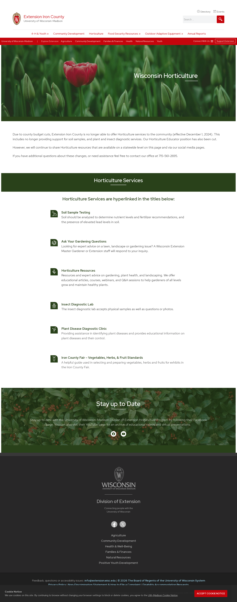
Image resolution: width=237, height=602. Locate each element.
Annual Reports (197, 33)
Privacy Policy (57, 584)
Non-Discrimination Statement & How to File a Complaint (104, 584)
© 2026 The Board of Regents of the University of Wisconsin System (161, 580)
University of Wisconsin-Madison (17, 41)
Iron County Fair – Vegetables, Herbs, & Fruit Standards (102, 358)
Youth (159, 41)
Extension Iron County (44, 16)
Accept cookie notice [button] (211, 593)
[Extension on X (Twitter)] (123, 526)
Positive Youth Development (118, 563)
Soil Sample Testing (75, 212)
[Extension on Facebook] (114, 526)
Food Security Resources (123, 33)
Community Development (68, 33)
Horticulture (96, 33)
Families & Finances (118, 552)
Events (218, 11)
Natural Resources (118, 557)
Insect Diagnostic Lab (77, 304)
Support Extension (225, 41)
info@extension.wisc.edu (100, 580)
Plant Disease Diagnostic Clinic (84, 329)
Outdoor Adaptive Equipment (163, 33)
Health (129, 41)
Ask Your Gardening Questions (83, 241)
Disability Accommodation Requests (166, 584)
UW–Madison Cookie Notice (163, 595)
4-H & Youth (38, 33)
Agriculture (118, 535)
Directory (203, 11)
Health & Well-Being (118, 546)
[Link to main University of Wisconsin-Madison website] (119, 488)
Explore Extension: (50, 41)
